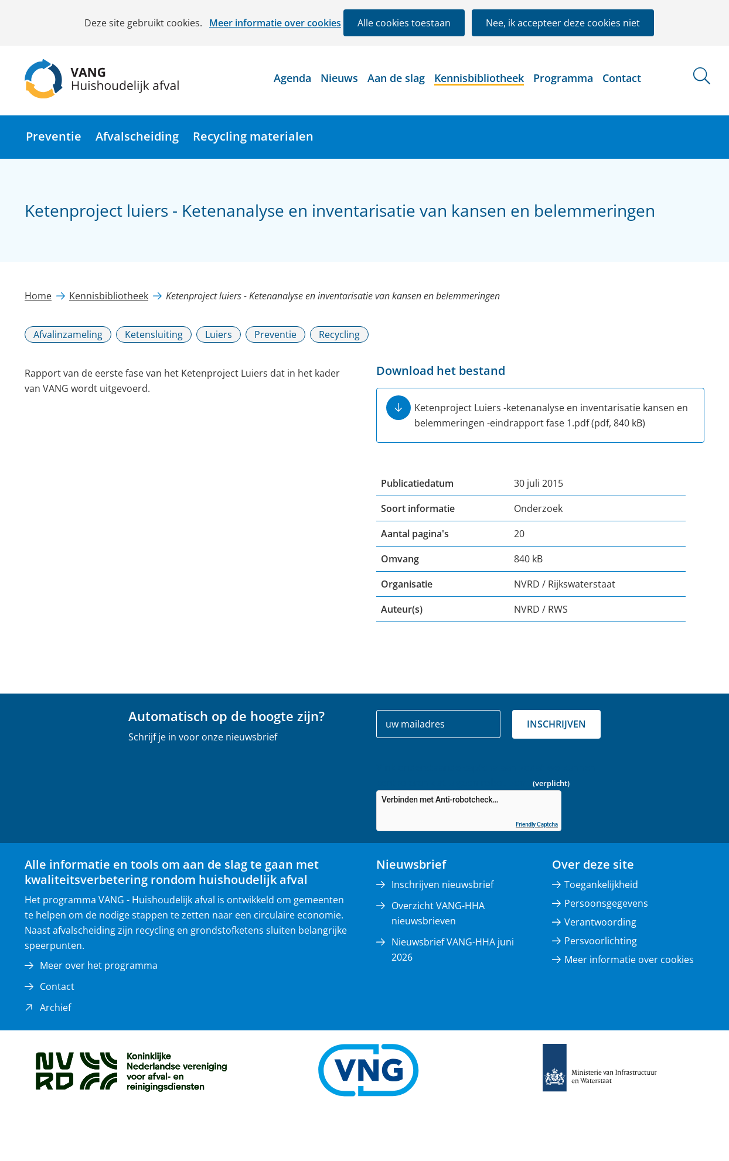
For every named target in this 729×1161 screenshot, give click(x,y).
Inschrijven (556, 724)
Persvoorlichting (600, 940)
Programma (563, 78)
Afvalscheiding (137, 136)
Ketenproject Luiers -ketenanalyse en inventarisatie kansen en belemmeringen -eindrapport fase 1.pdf (551, 415)
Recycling (339, 334)
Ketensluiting (154, 334)
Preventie (53, 136)
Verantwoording (600, 922)
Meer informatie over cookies (275, 23)
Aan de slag (396, 78)
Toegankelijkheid (601, 884)
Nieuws (339, 78)
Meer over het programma (99, 965)
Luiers (218, 334)
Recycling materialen (253, 136)
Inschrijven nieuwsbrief (442, 884)
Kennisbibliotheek (479, 78)
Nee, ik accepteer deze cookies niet (563, 22)
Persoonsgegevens (606, 903)
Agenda (292, 78)
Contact (621, 78)
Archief (55, 1007)
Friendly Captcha (537, 824)
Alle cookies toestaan (404, 22)
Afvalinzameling (68, 334)
